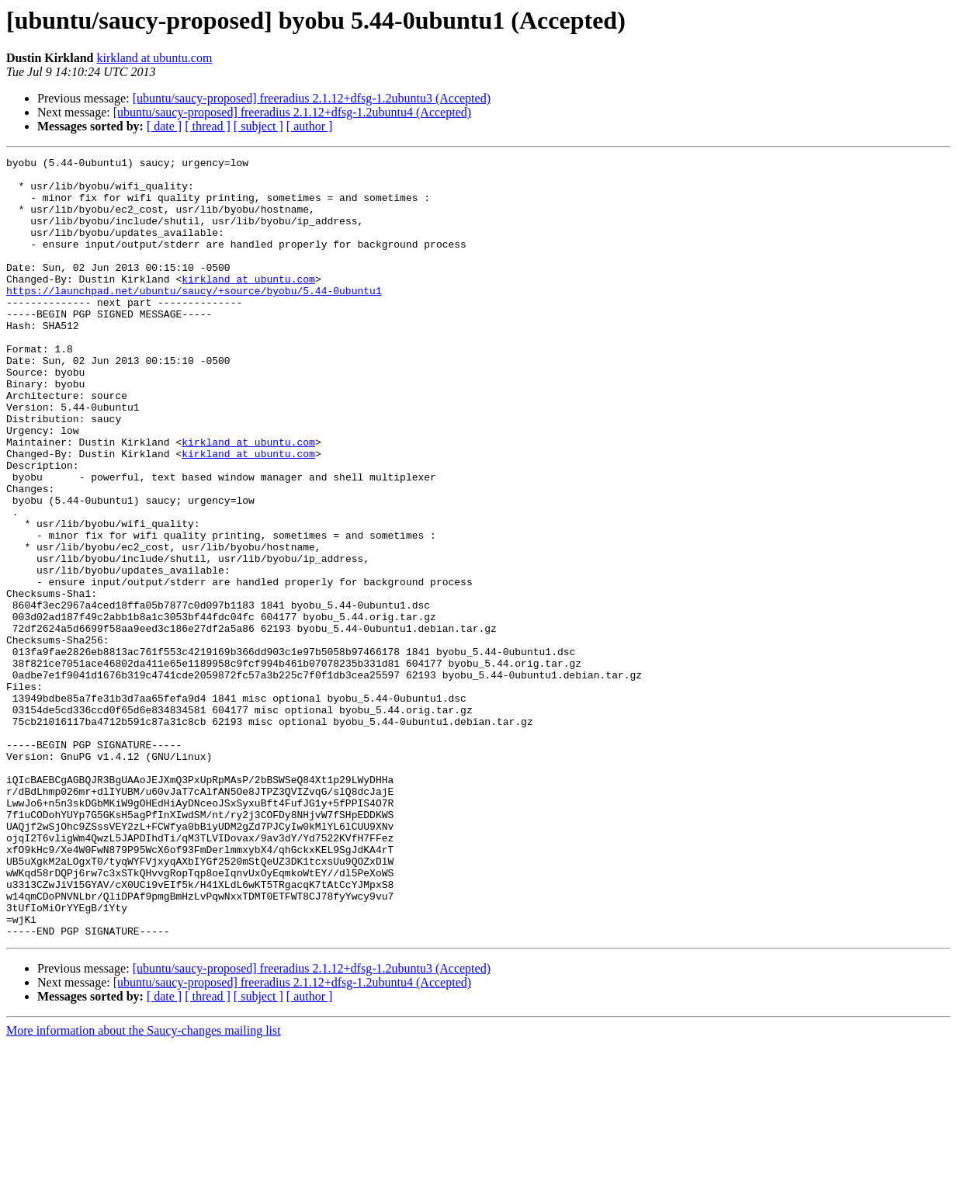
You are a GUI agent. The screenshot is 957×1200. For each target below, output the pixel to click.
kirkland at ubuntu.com (154, 57)
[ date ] (164, 126)
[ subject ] (258, 126)
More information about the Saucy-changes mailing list (143, 1186)
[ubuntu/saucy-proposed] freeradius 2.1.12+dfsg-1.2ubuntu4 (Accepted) (292, 112)
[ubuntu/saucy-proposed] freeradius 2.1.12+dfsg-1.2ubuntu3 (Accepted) (312, 98)
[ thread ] (208, 126)
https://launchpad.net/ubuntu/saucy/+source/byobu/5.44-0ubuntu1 (194, 318)
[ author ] (309, 126)
